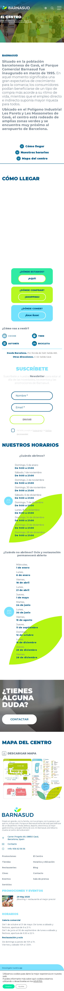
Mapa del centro (35, 158)
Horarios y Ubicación (44, 862)
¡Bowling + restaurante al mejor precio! (36, 899)
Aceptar (8, 986)
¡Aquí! (32, 278)
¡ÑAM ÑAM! (32, 315)
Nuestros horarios (35, 152)
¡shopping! (32, 297)
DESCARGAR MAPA (22, 753)
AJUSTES (37, 981)
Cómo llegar (34, 146)
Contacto (12, 844)
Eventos (6, 879)
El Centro (38, 856)
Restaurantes (9, 867)
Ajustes (21, 986)
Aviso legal (37, 430)
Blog (35, 867)
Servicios (7, 884)
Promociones (9, 856)
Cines (5, 873)
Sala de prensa (41, 879)
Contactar (19, 719)
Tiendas (6, 862)
